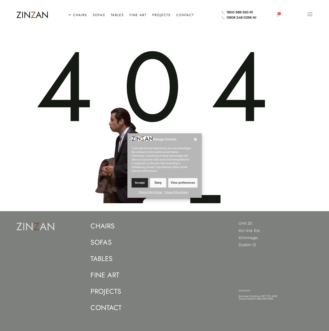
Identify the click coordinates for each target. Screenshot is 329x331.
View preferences (183, 185)
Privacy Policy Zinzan (150, 194)
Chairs (102, 226)
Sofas (101, 242)
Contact (105, 308)
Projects (105, 291)
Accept (140, 185)
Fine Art (104, 275)
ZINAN (32, 14)
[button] (195, 142)
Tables (101, 259)
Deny (158, 185)
